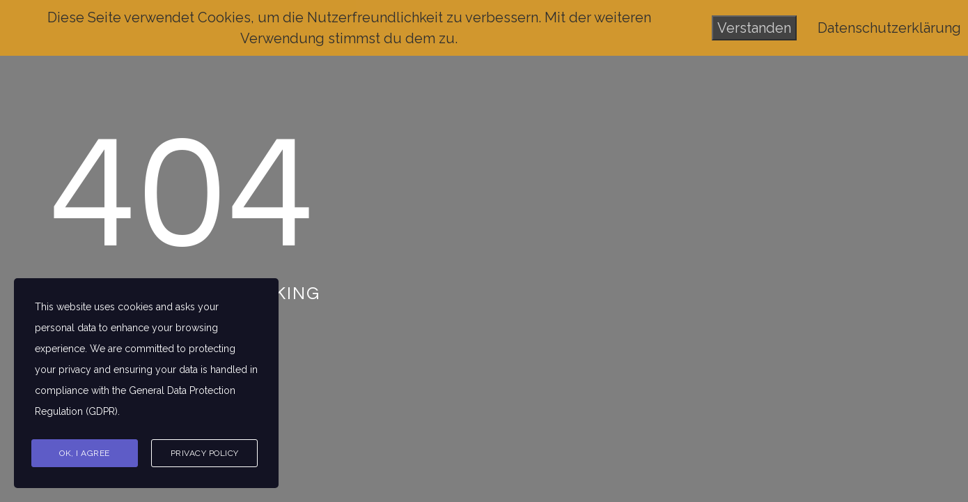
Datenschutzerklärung (889, 28)
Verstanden (754, 28)
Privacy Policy (205, 453)
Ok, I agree (84, 453)
